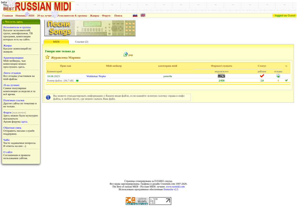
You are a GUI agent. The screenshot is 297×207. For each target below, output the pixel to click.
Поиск (118, 15)
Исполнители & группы (72, 15)
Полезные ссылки (13, 100)
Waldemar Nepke (96, 76)
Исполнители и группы (17, 27)
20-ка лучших (45, 15)
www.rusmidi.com (175, 186)
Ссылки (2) (81, 41)
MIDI (56, 41)
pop (130, 54)
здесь (24, 121)
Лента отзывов (12, 72)
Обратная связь (12, 127)
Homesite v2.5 (170, 189)
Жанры (94, 15)
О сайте (7, 151)
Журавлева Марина (65, 57)
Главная (8, 15)
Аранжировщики (13, 57)
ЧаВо (6, 139)
